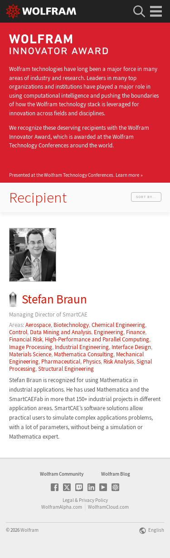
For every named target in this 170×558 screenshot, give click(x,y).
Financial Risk (25, 339)
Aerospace (38, 325)
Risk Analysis (118, 361)
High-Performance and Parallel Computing (97, 339)
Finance (135, 332)
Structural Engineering (66, 369)
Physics (92, 361)
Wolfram (29, 530)
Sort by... (146, 196)
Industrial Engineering (82, 347)
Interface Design (131, 347)
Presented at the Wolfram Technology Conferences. (74, 175)
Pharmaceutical (60, 361)
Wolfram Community (61, 474)
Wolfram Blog (115, 474)
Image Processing (30, 347)
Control (18, 332)
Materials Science (30, 354)
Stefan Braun (54, 299)
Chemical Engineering (118, 325)
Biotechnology (71, 325)
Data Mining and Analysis (60, 332)
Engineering (108, 332)
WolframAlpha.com (61, 507)
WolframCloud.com (108, 507)
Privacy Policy (93, 500)
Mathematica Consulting (83, 354)
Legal (68, 500)
